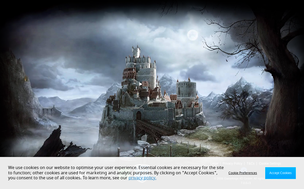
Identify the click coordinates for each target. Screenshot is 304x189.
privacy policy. (142, 178)
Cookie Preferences (242, 173)
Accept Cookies (280, 173)
